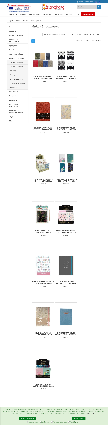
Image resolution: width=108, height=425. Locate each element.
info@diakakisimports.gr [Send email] (64, 348)
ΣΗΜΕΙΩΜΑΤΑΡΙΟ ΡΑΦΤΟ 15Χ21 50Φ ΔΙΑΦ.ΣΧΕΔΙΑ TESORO (66, 180)
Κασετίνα (12, 31)
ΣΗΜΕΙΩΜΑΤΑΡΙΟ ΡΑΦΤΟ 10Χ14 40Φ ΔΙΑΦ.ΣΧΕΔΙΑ (66, 129)
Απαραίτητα (32, 422)
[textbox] (87, 7)
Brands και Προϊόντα (13, 339)
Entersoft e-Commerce (49, 384)
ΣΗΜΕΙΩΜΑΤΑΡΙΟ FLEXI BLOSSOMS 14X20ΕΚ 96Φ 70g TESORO (43, 129)
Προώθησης (73, 422)
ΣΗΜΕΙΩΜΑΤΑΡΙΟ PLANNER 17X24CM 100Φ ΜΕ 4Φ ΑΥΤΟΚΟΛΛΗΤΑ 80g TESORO (89, 180)
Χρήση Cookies (44, 347)
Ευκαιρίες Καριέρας (13, 367)
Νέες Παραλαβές (28, 340)
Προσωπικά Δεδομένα (43, 338)
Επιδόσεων (45, 422)
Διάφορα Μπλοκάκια (18, 83)
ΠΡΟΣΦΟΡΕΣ (47, 15)
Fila (10, 121)
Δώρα (11, 117)
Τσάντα (12, 27)
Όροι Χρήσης (43, 342)
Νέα (78, 15)
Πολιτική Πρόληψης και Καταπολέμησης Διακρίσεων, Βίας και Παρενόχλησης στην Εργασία (13, 356)
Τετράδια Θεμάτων (16, 62)
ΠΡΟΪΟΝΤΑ (13, 15)
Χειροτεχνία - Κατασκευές (14, 105)
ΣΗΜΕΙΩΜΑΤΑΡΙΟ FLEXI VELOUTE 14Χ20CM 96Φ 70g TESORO (89, 231)
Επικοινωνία (11, 377)
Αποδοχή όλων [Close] (78, 418)
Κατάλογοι (70, 15)
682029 (71, 341)
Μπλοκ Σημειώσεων (17, 79)
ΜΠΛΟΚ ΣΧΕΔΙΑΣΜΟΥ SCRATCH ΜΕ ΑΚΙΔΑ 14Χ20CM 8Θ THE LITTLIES (43, 180)
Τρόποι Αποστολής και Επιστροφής (45, 353)
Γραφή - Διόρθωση (16, 96)
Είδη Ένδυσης (14, 50)
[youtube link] (90, 336)
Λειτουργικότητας (59, 422)
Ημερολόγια (14, 87)
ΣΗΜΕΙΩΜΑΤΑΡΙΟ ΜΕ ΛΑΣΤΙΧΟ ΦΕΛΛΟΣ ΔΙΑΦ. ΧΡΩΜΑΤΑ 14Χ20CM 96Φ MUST (66, 231)
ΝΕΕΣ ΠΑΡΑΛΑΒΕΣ (34, 15)
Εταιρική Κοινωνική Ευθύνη (13, 348)
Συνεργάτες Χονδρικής (10, 371)
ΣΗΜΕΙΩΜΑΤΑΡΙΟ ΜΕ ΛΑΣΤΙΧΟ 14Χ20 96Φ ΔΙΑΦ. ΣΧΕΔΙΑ (43, 282)
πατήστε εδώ (90, 413)
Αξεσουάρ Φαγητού (16, 35)
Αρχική (11, 21)
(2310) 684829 (62, 341)
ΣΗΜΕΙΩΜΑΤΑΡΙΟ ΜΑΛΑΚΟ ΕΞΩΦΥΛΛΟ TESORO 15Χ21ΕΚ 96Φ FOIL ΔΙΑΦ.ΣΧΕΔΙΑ (89, 129)
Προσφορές (13, 46)
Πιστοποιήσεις (43, 345)
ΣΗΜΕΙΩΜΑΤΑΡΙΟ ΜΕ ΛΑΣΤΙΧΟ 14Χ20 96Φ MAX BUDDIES (43, 231)
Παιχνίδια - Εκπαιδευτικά (14, 40)
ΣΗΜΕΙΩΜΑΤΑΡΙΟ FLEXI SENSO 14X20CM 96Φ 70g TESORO (89, 77)
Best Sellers (58, 15)
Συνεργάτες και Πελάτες (11, 343)
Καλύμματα (14, 75)
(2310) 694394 (61, 345)
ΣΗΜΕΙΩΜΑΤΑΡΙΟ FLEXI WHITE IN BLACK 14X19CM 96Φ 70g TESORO (66, 77)
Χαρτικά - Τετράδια (21, 21)
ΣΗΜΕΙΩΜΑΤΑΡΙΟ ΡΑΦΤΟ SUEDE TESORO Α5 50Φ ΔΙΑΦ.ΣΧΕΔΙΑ (43, 77)
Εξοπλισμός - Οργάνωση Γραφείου (16, 111)
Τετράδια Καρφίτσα (16, 66)
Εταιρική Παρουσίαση (11, 336)
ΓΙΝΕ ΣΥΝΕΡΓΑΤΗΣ (88, 15)
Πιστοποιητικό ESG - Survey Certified (13, 363)
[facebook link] (81, 336)
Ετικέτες (13, 71)
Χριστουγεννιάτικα (16, 54)
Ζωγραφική (13, 100)
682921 (58, 343)
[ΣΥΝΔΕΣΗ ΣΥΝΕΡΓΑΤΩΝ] (86, 1)
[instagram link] (85, 336)
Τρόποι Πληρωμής (45, 350)
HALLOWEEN (13, 92)
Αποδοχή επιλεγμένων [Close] (27, 418)
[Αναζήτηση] (99, 7)
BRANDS (23, 15)
